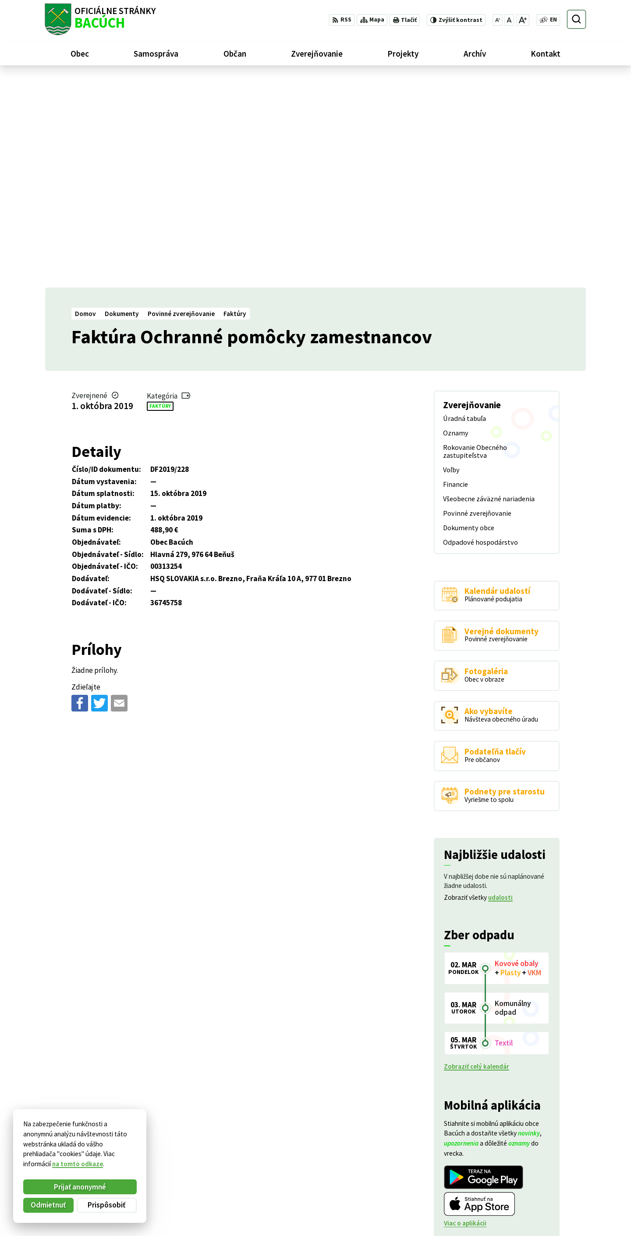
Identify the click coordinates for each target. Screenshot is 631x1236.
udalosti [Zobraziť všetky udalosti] (500, 689)
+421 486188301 (540, 1181)
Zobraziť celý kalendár (476, 858)
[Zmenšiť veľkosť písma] (497, 20)
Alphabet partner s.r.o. (152, 1142)
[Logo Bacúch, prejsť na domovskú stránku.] (100, 19)
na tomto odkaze (77, 1164)
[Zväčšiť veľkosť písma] (522, 20)
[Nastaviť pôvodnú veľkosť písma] (509, 20)
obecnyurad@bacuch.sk (551, 1191)
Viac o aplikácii (465, 1014)
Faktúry (160, 197)
